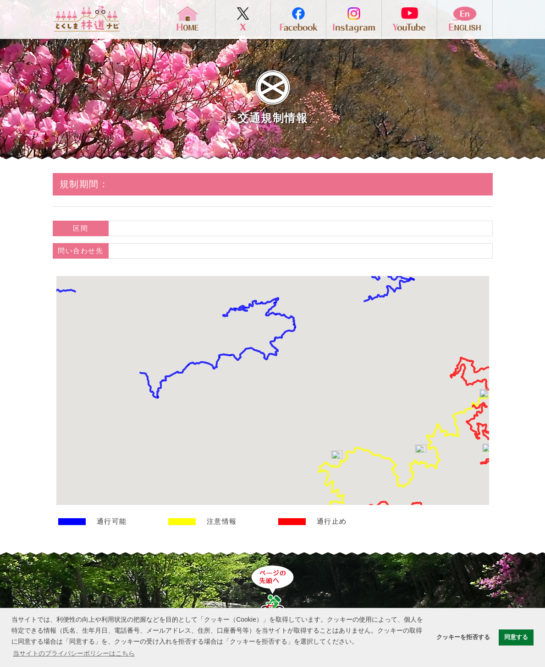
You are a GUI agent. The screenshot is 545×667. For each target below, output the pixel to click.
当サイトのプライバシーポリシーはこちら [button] (74, 653)
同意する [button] (516, 637)
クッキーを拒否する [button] (463, 637)
